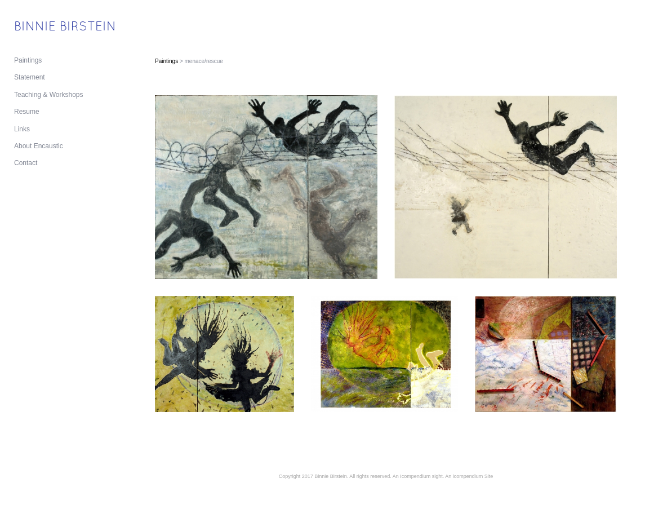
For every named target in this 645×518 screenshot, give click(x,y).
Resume (26, 112)
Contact (25, 163)
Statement (29, 77)
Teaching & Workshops (48, 95)
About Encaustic (38, 146)
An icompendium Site (469, 476)
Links (22, 129)
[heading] (42, 28)
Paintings (28, 60)
